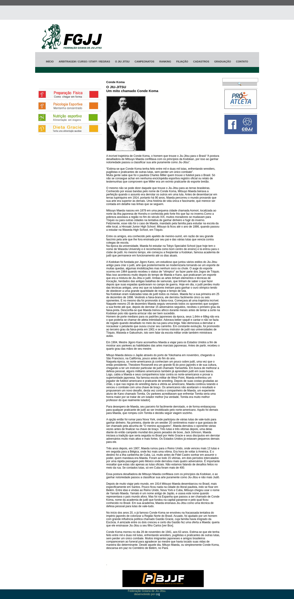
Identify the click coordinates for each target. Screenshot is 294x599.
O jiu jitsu (122, 61)
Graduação (222, 61)
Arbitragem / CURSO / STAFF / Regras (84, 61)
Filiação (182, 61)
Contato (242, 61)
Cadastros (201, 61)
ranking (165, 61)
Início (50, 61)
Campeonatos (144, 61)
